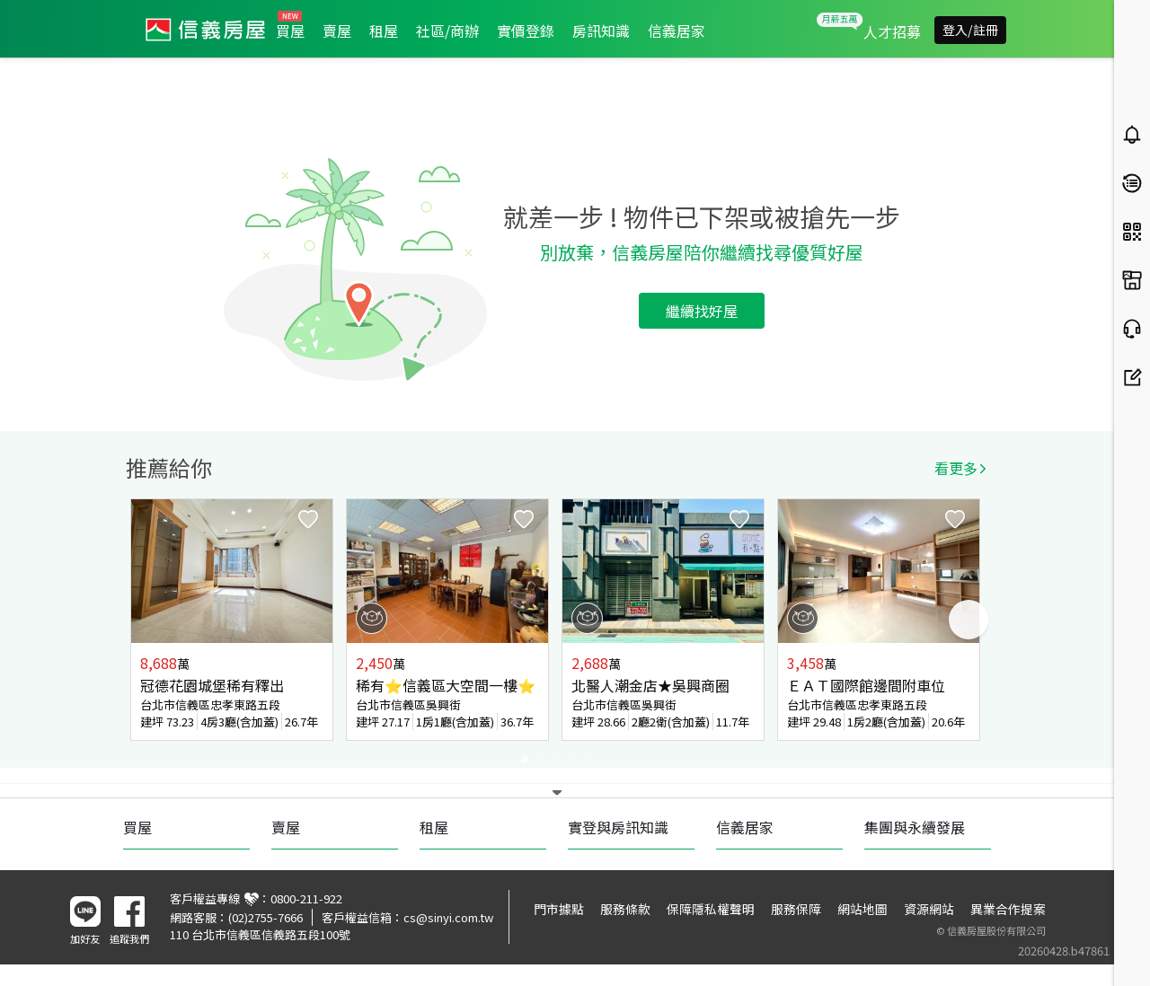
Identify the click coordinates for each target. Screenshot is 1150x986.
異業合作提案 (1008, 909)
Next (968, 619)
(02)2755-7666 (265, 917)
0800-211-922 (306, 898)
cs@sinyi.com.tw (448, 917)
